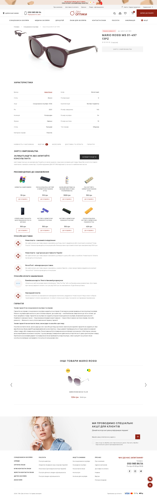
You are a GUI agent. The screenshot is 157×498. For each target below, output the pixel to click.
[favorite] (125, 13)
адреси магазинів (12, 13)
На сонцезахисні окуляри (81, 461)
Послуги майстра (44, 461)
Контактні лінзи (99, 20)
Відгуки (83, 7)
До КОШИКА (22, 199)
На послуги (76, 472)
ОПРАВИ (17, 461)
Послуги (115, 20)
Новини (97, 472)
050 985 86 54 (34, 12)
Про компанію (57, 7)
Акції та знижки (79, 457)
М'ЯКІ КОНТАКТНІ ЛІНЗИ (22, 469)
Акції (146, 20)
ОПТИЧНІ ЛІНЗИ (19, 465)
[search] (114, 13)
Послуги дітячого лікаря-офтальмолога (52, 472)
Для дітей (59, 20)
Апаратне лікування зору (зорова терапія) (53, 465)
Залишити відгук (89, 157)
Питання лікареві (100, 480)
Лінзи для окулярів (78, 20)
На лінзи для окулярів (80, 476)
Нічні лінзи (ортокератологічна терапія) (52, 469)
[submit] (137, 436)
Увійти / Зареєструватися (132, 7)
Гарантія (91, 144)
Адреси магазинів (101, 465)
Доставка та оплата (71, 7)
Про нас (98, 457)
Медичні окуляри (42, 20)
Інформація (130, 20)
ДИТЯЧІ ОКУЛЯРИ (20, 476)
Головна (16, 27)
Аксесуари (56, 144)
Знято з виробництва (122, 49)
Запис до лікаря (146, 13)
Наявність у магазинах (24, 144)
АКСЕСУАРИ (18, 480)
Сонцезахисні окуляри (19, 20)
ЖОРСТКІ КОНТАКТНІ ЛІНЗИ (24, 472)
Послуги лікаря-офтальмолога (49, 476)
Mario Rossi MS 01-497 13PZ (51, 27)
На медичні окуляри (79, 465)
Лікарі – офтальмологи (96, 7)
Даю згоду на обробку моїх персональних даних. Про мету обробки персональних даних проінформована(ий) (117, 443)
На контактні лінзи (79, 469)
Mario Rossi (48, 92)
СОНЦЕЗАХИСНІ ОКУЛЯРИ (23, 457)
